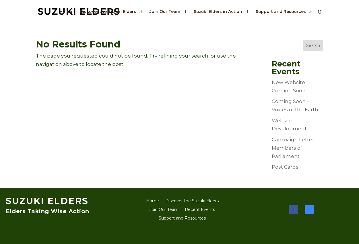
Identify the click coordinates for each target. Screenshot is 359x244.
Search (313, 45)
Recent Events (200, 209)
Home (65, 11)
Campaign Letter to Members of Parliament (296, 148)
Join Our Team (165, 11)
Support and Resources (281, 11)
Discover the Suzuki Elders (108, 11)
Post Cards (285, 167)
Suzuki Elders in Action (218, 11)
